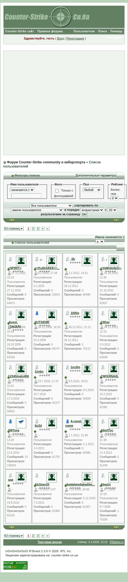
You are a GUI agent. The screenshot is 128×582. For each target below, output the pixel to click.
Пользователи (84, 31)
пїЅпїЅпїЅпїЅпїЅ (17, 551)
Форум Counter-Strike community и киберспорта (46, 162)
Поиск (102, 31)
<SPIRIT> (15, 268)
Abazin (106, 484)
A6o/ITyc (107, 430)
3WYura (13, 430)
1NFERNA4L (110, 376)
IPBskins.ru (117, 542)
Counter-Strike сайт (20, 31)
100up (105, 322)
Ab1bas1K (42, 484)
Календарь (114, 37)
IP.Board (34, 551)
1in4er (39, 371)
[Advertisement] (61, 103)
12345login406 (18, 376)
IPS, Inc (65, 551)
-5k (73, 259)
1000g (75, 313)
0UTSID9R (42, 322)
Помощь (116, 31)
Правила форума (50, 31)
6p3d (38, 425)
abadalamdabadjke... (80, 484)
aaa (10, 479)
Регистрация (75, 38)
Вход (60, 38)
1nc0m (75, 367)
